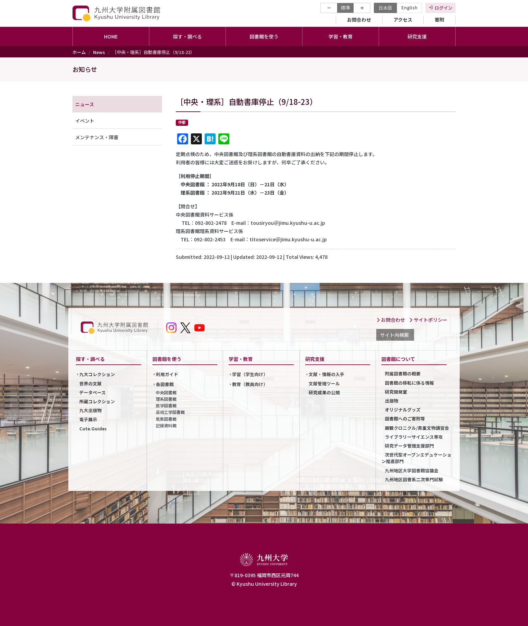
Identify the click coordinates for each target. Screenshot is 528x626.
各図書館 (165, 384)
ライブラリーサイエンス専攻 (414, 436)
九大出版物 (90, 410)
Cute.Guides (93, 428)
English (409, 7)
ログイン (443, 7)
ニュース (84, 104)
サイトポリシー (428, 319)
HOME (111, 36)
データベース (92, 392)
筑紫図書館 (166, 419)
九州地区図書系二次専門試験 (414, 479)
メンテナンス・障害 (96, 137)
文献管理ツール (324, 383)
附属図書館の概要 (403, 373)
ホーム (79, 52)
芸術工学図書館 (170, 412)
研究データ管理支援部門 (409, 445)
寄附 (439, 19)
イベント (84, 120)
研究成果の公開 (324, 392)
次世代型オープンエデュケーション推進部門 (416, 457)
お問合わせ (359, 19)
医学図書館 (166, 405)
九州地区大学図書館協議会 (411, 470)
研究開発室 (396, 391)
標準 (345, 7)
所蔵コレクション (97, 401)
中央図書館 (166, 392)
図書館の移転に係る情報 (409, 383)
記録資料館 (166, 425)
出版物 (391, 400)
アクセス (402, 19)
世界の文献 (90, 383)
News (99, 52)
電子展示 (88, 419)
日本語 (385, 7)
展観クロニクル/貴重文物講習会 (417, 428)
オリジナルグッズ (403, 409)
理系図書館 (166, 399)
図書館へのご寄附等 (405, 418)
